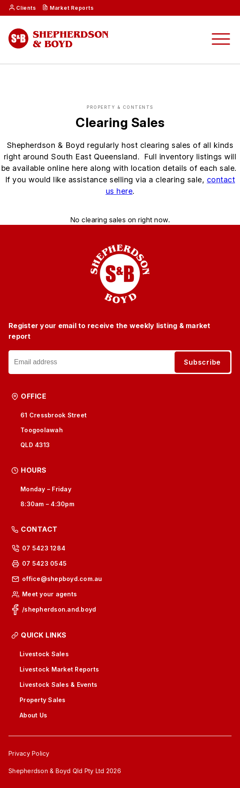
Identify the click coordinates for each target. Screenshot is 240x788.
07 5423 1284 (43, 548)
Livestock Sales (44, 654)
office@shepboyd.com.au (62, 578)
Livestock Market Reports (59, 669)
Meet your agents (49, 594)
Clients (26, 8)
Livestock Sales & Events (58, 684)
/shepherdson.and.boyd (59, 609)
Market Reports (72, 8)
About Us (33, 715)
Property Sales (43, 699)
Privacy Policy (29, 753)
